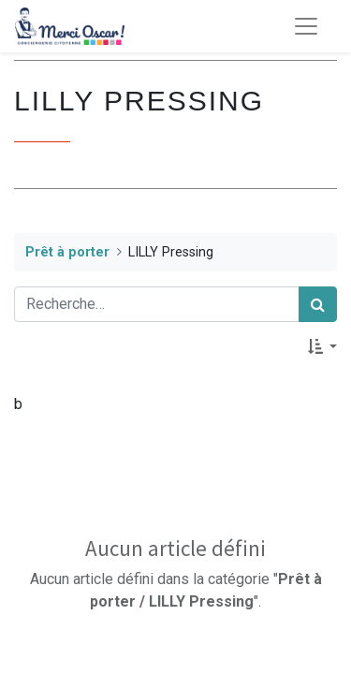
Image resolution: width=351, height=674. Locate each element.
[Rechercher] (318, 304)
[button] (322, 346)
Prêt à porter (67, 252)
